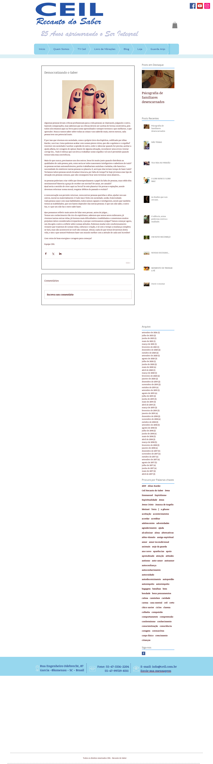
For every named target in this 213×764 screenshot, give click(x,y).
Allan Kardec (154, 485)
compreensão (166, 616)
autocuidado (148, 574)
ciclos (159, 607)
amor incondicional (159, 542)
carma (145, 602)
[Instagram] (207, 6)
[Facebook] (193, 6)
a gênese (165, 509)
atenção (160, 555)
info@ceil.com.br (164, 666)
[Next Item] (169, 79)
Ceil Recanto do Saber (152, 490)
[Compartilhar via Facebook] (45, 253)
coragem (146, 630)
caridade (166, 598)
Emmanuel (147, 495)
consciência (166, 626)
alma (157, 532)
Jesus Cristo (148, 504)
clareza (166, 607)
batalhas (156, 588)
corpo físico (148, 635)
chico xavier (148, 607)
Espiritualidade (149, 499)
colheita (146, 612)
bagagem (146, 588)
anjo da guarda (159, 546)
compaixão (157, 612)
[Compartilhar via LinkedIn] (60, 253)
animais (146, 546)
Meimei (146, 509)
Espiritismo (160, 495)
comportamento (150, 616)
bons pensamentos (161, 593)
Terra (153, 509)
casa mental (156, 602)
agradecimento (149, 527)
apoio (169, 551)
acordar (145, 518)
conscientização (150, 626)
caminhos (155, 598)
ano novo (146, 551)
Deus (167, 490)
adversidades (162, 523)
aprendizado (148, 555)
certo (171, 602)
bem (165, 588)
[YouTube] (200, 6)
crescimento (161, 635)
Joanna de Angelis (164, 504)
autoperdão (168, 579)
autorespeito (148, 584)
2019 (144, 485)
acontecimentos (161, 513)
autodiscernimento (151, 579)
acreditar (155, 518)
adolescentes (148, 523)
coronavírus (158, 630)
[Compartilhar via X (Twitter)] (53, 253)
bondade (146, 593)
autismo (146, 560)
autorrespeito (162, 584)
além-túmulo (148, 537)
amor (144, 542)
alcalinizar (147, 532)
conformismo (148, 621)
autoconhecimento (151, 569)
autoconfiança (149, 565)
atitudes (170, 555)
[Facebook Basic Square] (143, 653)
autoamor (169, 560)
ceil (166, 602)
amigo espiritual (165, 537)
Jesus (161, 499)
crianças (146, 640)
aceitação (146, 513)
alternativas (168, 532)
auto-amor (157, 560)
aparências (158, 551)
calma (145, 598)
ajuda (161, 527)
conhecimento (164, 621)
